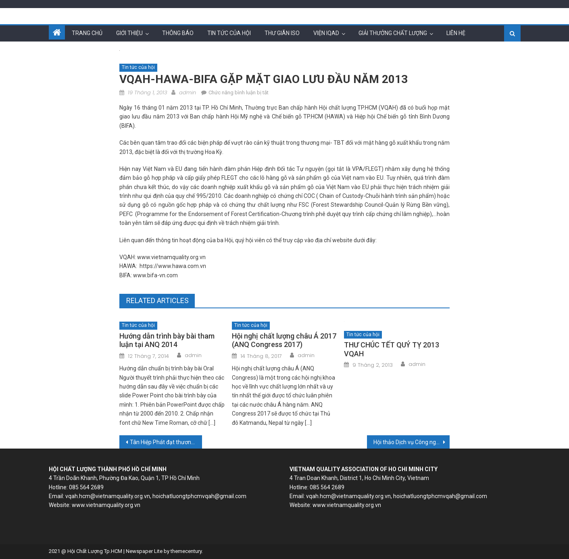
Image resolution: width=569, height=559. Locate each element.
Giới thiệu (129, 33)
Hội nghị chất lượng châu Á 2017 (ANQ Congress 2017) (284, 340)
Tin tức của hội (229, 33)
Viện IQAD (326, 33)
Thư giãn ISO (282, 33)
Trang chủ (87, 33)
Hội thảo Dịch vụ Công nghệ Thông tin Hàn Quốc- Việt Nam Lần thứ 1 (411, 442)
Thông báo (178, 33)
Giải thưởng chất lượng (392, 33)
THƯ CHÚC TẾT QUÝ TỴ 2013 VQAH (391, 349)
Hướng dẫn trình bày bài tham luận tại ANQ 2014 (167, 340)
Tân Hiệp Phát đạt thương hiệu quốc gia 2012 (166, 442)
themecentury (186, 551)
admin (187, 92)
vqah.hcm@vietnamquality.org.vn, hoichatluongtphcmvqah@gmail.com (155, 496)
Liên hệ (455, 33)
